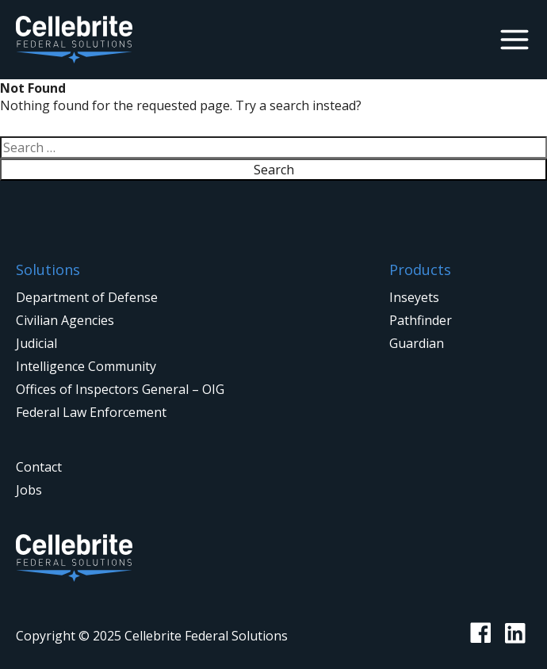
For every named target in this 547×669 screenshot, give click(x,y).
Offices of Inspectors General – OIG (120, 389)
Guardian (416, 343)
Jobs (29, 490)
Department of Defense (87, 297)
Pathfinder (420, 320)
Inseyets (414, 297)
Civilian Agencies (65, 320)
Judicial (36, 343)
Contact (39, 467)
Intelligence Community (86, 366)
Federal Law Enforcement (91, 412)
